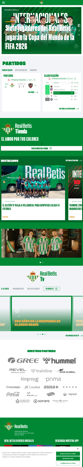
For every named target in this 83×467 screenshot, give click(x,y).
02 (79, 29)
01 (79, 24)
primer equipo (7, 67)
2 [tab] (40, 331)
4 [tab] (45, 331)
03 (79, 33)
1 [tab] (40, 259)
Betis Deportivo (21, 67)
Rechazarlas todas (68, 458)
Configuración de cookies (68, 463)
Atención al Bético (19, 426)
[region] (41, 456)
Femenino (33, 67)
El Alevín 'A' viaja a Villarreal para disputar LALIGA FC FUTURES (31, 204)
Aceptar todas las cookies (68, 454)
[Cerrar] (77, 448)
